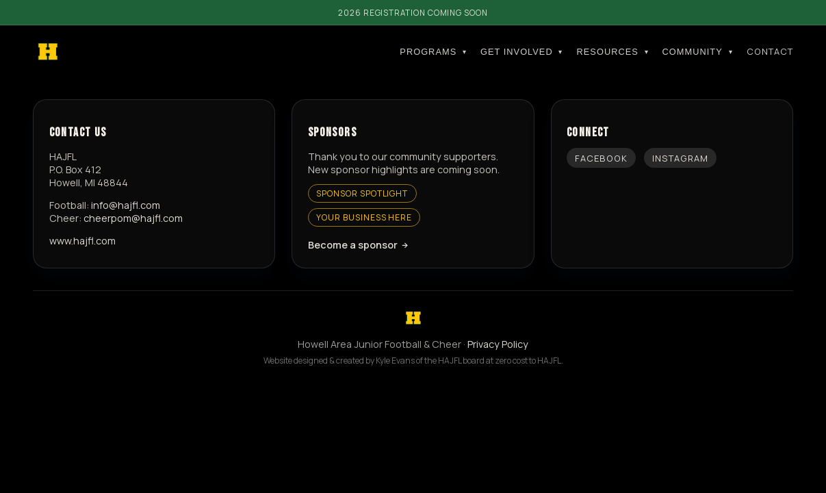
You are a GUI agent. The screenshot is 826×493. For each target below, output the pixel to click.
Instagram (680, 158)
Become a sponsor (353, 244)
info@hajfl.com (125, 205)
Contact (770, 51)
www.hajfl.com (82, 240)
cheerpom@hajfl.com (133, 218)
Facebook (601, 158)
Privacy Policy (497, 344)
